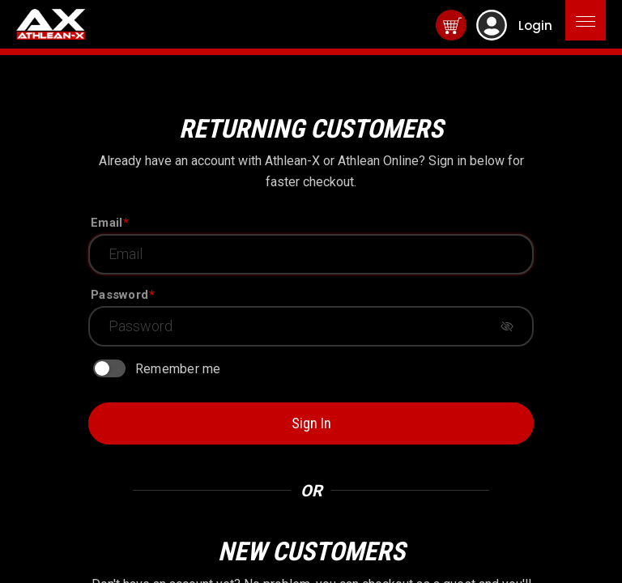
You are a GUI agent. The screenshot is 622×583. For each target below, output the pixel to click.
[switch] (109, 368)
